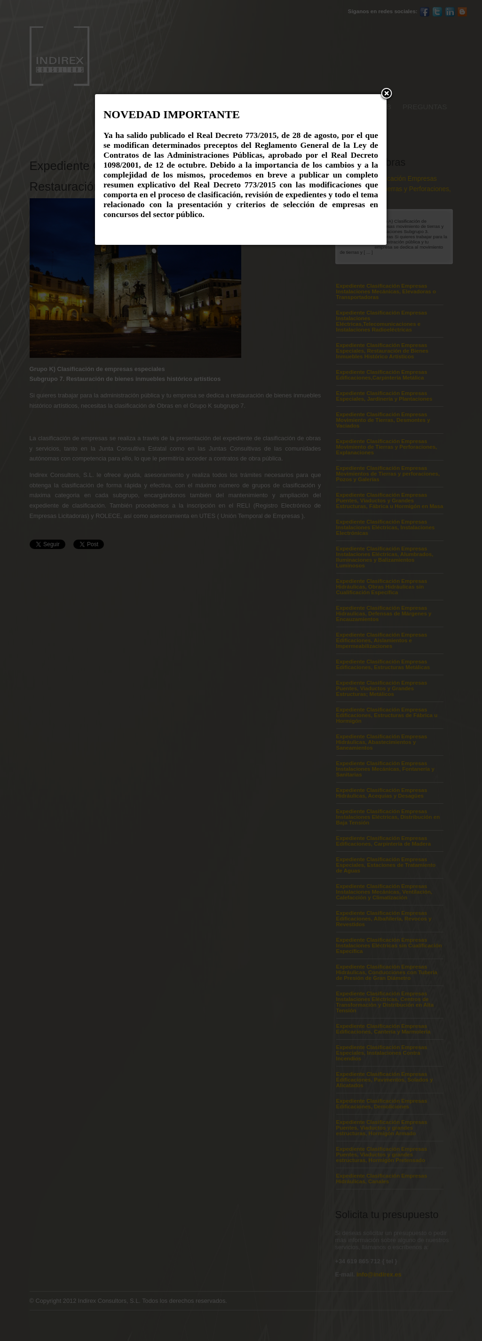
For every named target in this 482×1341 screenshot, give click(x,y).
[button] (386, 94)
